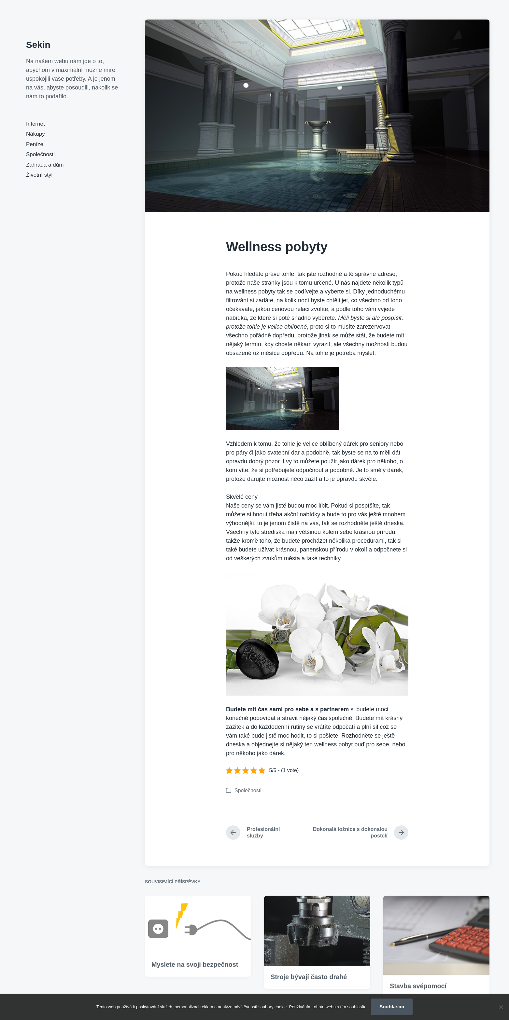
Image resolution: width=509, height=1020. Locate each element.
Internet (35, 124)
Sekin (38, 45)
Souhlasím (391, 1006)
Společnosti (40, 154)
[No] (501, 1007)
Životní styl (39, 175)
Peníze (34, 144)
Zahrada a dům (45, 165)
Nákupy (35, 134)
